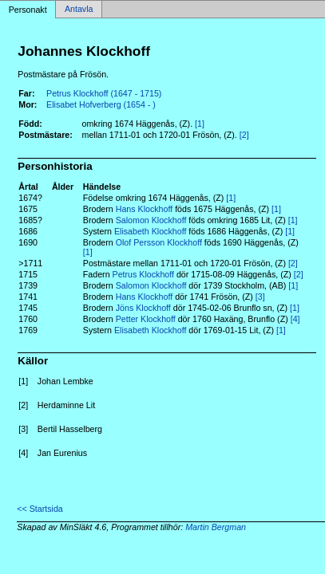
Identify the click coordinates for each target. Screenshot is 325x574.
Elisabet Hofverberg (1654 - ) (101, 104)
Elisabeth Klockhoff (150, 231)
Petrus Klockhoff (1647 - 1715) (103, 93)
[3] (260, 296)
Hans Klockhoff (144, 209)
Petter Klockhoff (146, 319)
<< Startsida (39, 508)
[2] (244, 135)
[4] (295, 319)
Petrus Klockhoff (143, 274)
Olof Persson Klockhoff (159, 242)
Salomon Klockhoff (151, 220)
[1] (199, 123)
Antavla (79, 9)
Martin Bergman (215, 527)
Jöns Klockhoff (143, 308)
